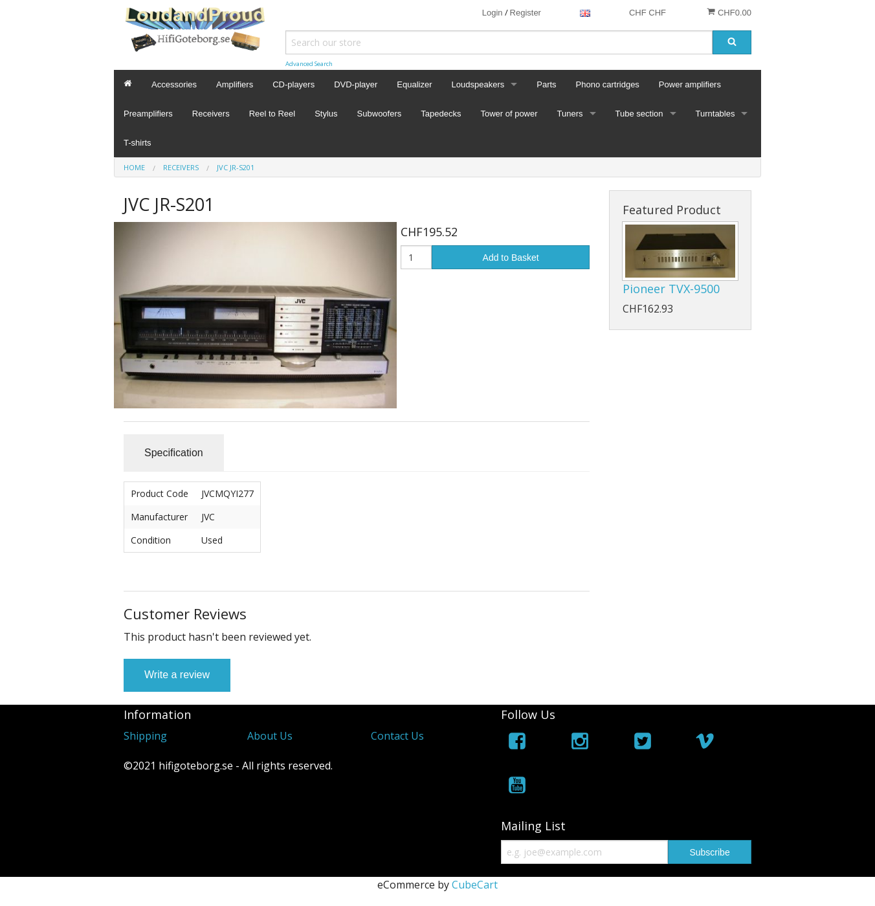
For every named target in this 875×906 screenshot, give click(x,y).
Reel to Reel (272, 113)
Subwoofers (379, 113)
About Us (270, 736)
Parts (546, 84)
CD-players (293, 84)
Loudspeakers (478, 84)
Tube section (639, 113)
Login (492, 12)
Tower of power (508, 113)
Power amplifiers (690, 84)
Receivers (211, 113)
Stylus (326, 113)
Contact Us (397, 736)
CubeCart (475, 885)
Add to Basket (511, 257)
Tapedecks (441, 113)
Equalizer (414, 84)
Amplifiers (234, 84)
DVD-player (355, 84)
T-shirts (137, 143)
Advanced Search (309, 64)
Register (525, 12)
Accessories (174, 84)
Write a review (177, 674)
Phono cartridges (607, 84)
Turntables (715, 113)
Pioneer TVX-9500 (671, 288)
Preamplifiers (148, 113)
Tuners (570, 113)
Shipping (145, 736)
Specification (173, 452)
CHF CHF (647, 12)
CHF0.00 (729, 12)
